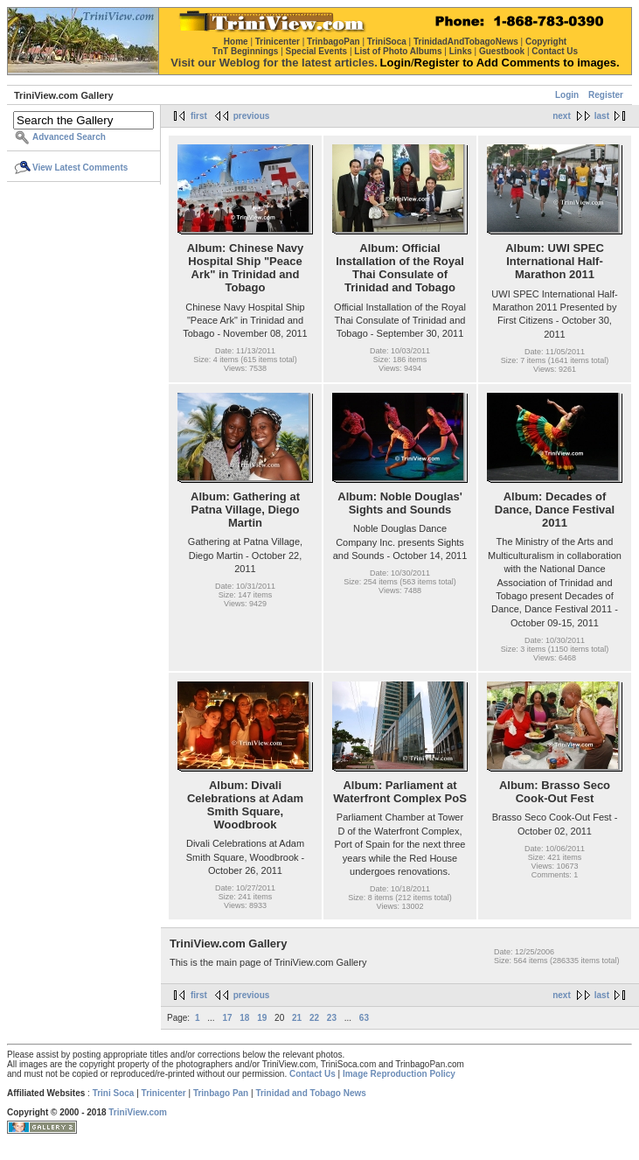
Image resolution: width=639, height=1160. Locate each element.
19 (262, 1018)
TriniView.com (137, 1112)
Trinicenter (164, 1093)
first (199, 116)
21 (297, 1018)
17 (227, 1018)
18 (244, 1018)
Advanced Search (69, 137)
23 (332, 1018)
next (561, 116)
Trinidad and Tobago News (310, 1093)
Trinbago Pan (220, 1093)
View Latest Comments (80, 167)
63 (364, 1018)
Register (605, 95)
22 (314, 1018)
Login (567, 95)
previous (251, 116)
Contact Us (312, 1074)
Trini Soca (114, 1093)
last (601, 116)
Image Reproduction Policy (399, 1074)
